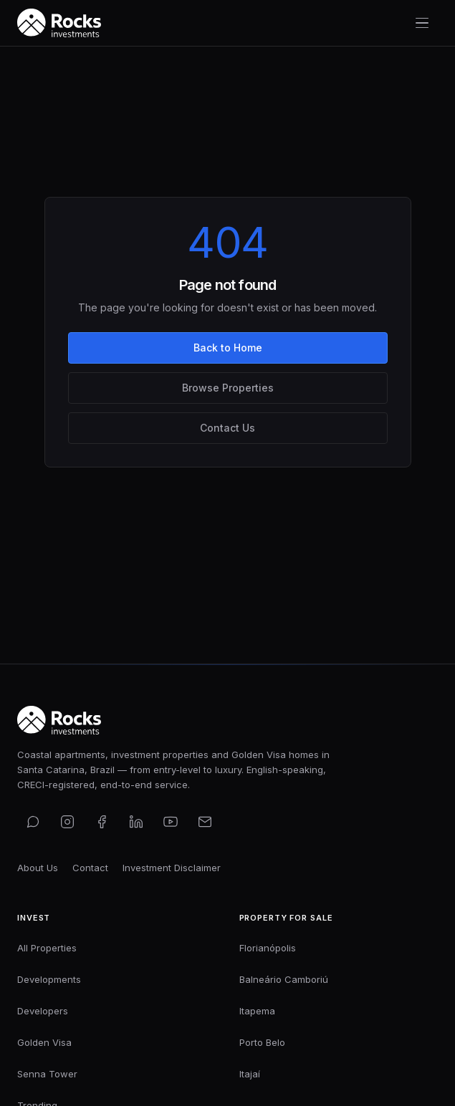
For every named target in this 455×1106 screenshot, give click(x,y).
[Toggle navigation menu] (422, 23)
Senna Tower (47, 1074)
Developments (49, 979)
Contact (90, 867)
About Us (37, 867)
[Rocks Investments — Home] (59, 23)
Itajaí (249, 1074)
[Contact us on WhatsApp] (33, 822)
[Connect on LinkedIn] (136, 822)
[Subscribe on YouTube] (170, 822)
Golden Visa (44, 1042)
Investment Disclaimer (172, 867)
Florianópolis (267, 948)
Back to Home (227, 347)
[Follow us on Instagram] (67, 822)
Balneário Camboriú (283, 979)
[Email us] (205, 822)
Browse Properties (228, 388)
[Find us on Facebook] (102, 822)
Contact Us (227, 428)
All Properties (47, 948)
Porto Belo (262, 1042)
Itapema (257, 1011)
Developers (42, 1011)
